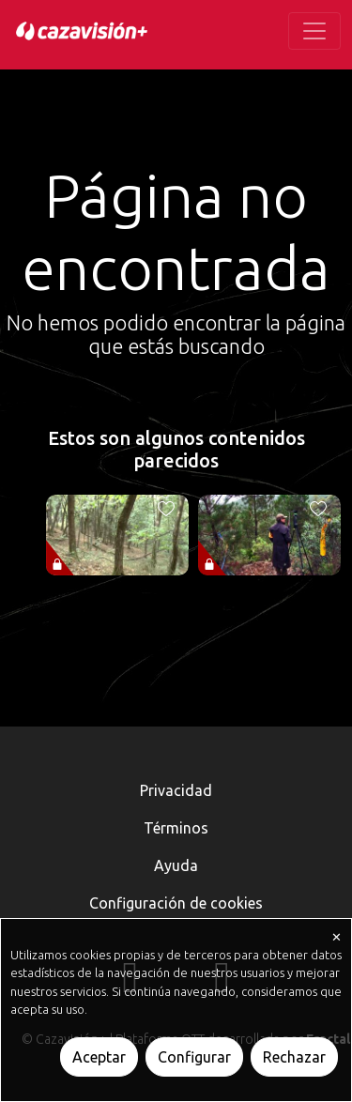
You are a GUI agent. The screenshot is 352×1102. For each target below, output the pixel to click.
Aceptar (99, 1056)
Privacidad (176, 790)
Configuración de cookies (176, 903)
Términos (176, 827)
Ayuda (176, 865)
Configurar (194, 1056)
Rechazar (294, 1056)
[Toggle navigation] (314, 31)
